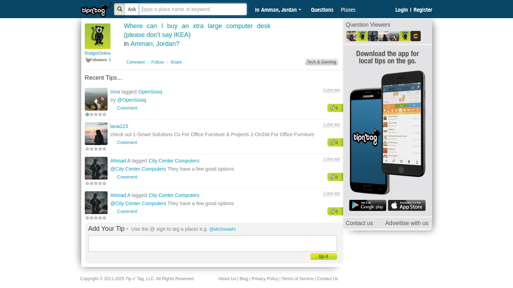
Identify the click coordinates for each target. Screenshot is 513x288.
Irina (115, 92)
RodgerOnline (98, 53)
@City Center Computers (138, 169)
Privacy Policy (265, 278)
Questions (322, 9)
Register (423, 9)
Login (401, 9)
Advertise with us (407, 223)
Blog (243, 278)
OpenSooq (150, 92)
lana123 (119, 126)
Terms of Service (297, 278)
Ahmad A (121, 161)
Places (348, 9)
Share (176, 62)
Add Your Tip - (108, 228)
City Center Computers (174, 161)
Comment (135, 62)
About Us (227, 278)
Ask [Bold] (132, 9)
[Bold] (119, 9)
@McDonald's (222, 229)
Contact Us (327, 278)
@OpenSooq (131, 100)
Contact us (359, 223)
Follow (157, 62)
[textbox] (193, 9)
